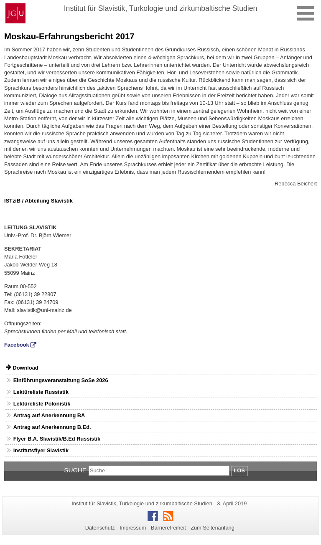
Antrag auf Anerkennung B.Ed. (52, 427)
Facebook (16, 345)
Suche (75, 470)
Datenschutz (100, 528)
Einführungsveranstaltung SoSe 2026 (60, 380)
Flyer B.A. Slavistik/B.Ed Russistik (56, 439)
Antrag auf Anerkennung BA (49, 415)
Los (239, 470)
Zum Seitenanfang (212, 528)
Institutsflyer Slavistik (41, 450)
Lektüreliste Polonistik (42, 404)
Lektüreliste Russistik (41, 392)
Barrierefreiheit (168, 528)
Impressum (133, 528)
